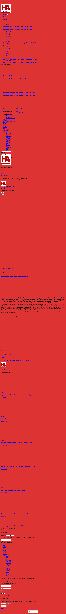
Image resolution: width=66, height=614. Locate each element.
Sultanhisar (8, 147)
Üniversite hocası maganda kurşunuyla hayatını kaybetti (19, 43)
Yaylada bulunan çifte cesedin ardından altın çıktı (17, 26)
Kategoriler (3, 535)
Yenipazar (8, 60)
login (5, 528)
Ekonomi (5, 120)
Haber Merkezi (12, 186)
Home (2, 175)
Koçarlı (7, 141)
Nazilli (7, 145)
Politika (5, 119)
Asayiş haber (9, 117)
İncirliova (8, 137)
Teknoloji (5, 130)
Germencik (8, 136)
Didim (7, 131)
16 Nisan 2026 (4, 445)
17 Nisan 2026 (4, 397)
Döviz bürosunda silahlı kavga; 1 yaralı (14, 112)
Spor (4, 122)
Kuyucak (8, 142)
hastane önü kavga (10, 121)
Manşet (10, 189)
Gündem (6, 175)
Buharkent (8, 133)
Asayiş (4, 2)
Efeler (7, 129)
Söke (7, 146)
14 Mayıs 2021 (4, 187)
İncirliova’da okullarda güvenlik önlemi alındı (16, 76)
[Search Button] (12, 151)
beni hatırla (4, 591)
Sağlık (4, 124)
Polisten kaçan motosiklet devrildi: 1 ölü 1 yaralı (15, 526)
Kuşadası (8, 143)
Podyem (9, 537)
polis (7, 115)
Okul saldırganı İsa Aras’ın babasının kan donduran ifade (19, 92)
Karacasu (8, 138)
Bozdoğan (8, 134)
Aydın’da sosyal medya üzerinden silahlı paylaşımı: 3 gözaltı (20, 59)
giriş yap (3, 608)
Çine (7, 132)
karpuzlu (8, 140)
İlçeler (4, 128)
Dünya (4, 125)
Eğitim (4, 123)
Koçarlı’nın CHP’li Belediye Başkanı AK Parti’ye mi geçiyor (17, 395)
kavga (7, 120)
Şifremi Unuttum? (5, 595)
